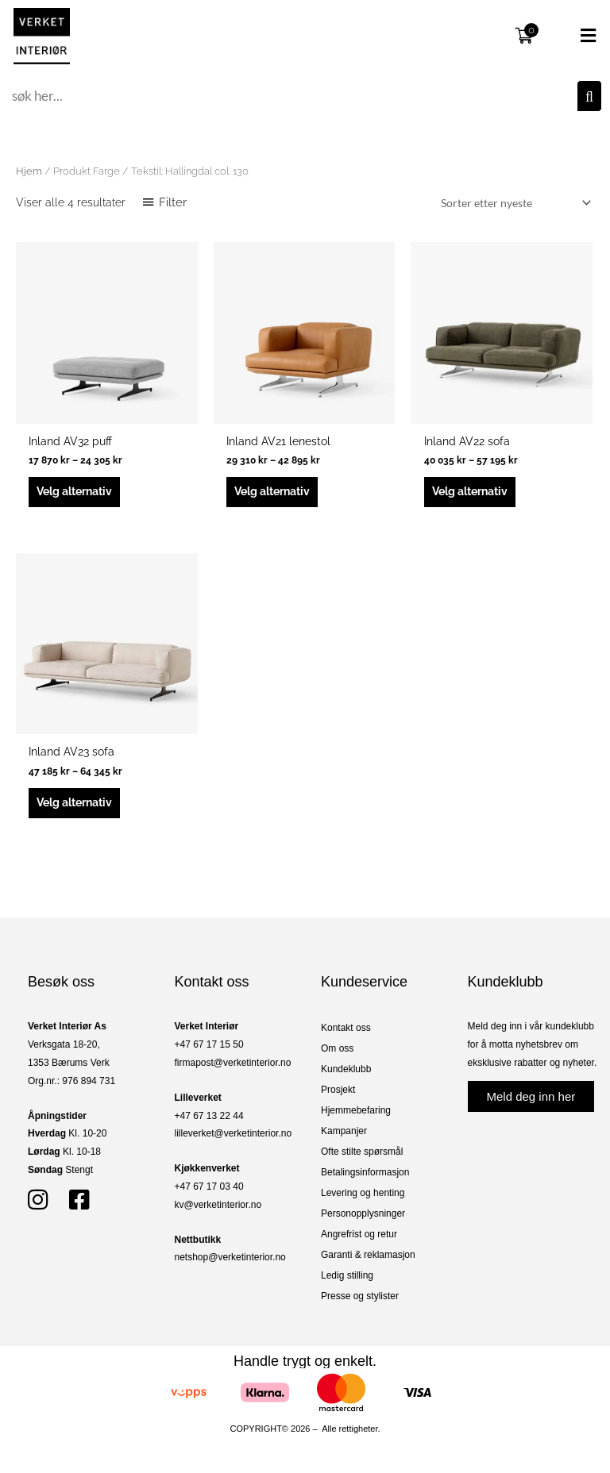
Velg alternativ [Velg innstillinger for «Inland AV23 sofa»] (74, 802)
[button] (573, 35)
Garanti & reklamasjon (368, 1254)
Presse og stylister (360, 1296)
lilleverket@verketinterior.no (233, 1133)
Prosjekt (338, 1089)
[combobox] (292, 96)
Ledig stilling (347, 1275)
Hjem (29, 171)
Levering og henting (362, 1192)
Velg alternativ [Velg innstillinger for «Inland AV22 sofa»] (470, 491)
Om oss (337, 1048)
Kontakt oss (346, 1027)
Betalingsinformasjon (365, 1172)
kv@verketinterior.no (218, 1204)
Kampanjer (344, 1130)
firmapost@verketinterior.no (233, 1062)
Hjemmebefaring (356, 1110)
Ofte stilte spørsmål (362, 1151)
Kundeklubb (346, 1069)
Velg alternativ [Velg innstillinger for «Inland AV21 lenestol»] (272, 491)
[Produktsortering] (513, 202)
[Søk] (589, 96)
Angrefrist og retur (359, 1234)
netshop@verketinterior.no (230, 1257)
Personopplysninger (363, 1213)
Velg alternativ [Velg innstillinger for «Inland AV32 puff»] (74, 491)
